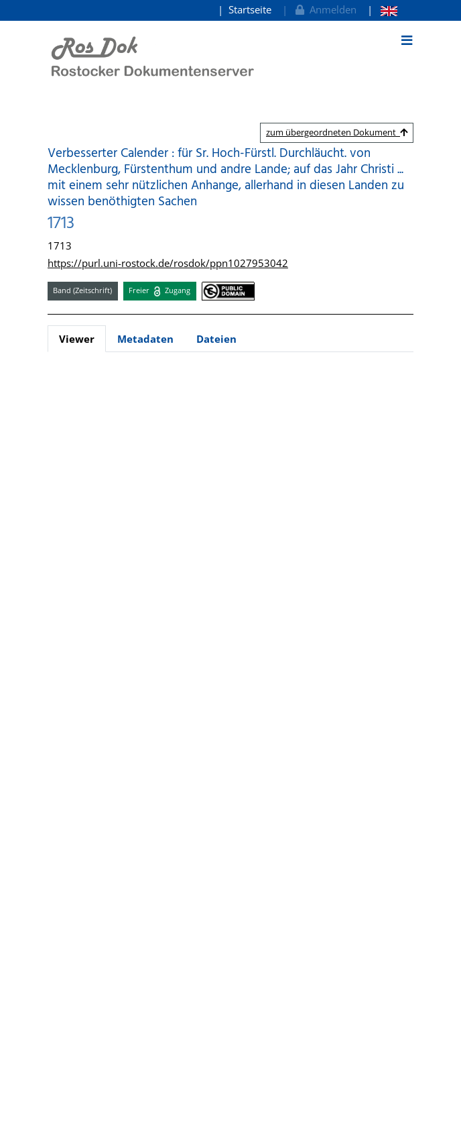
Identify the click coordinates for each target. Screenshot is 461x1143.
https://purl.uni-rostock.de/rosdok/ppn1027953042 (168, 263)
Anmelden (324, 9)
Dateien (216, 338)
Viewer (76, 338)
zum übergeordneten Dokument (336, 132)
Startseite (249, 9)
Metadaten (145, 338)
